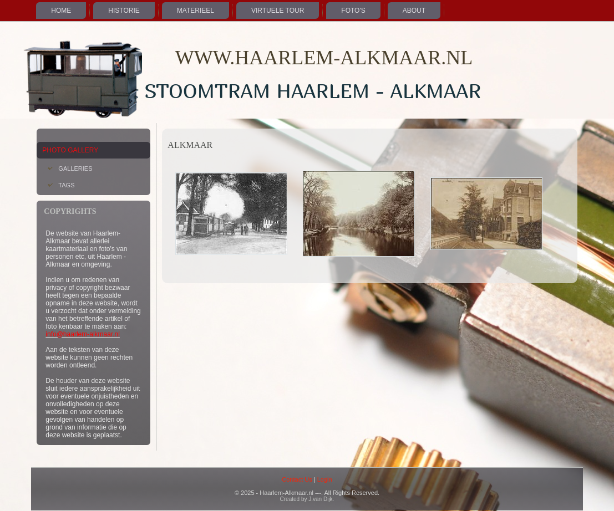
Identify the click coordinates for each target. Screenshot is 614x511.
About (414, 10)
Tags (66, 185)
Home (61, 10)
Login (324, 479)
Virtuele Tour (277, 10)
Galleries (75, 168)
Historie (123, 10)
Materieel (195, 10)
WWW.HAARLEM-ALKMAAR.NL (324, 58)
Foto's (353, 10)
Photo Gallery (70, 150)
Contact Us (297, 479)
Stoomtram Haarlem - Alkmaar (312, 91)
